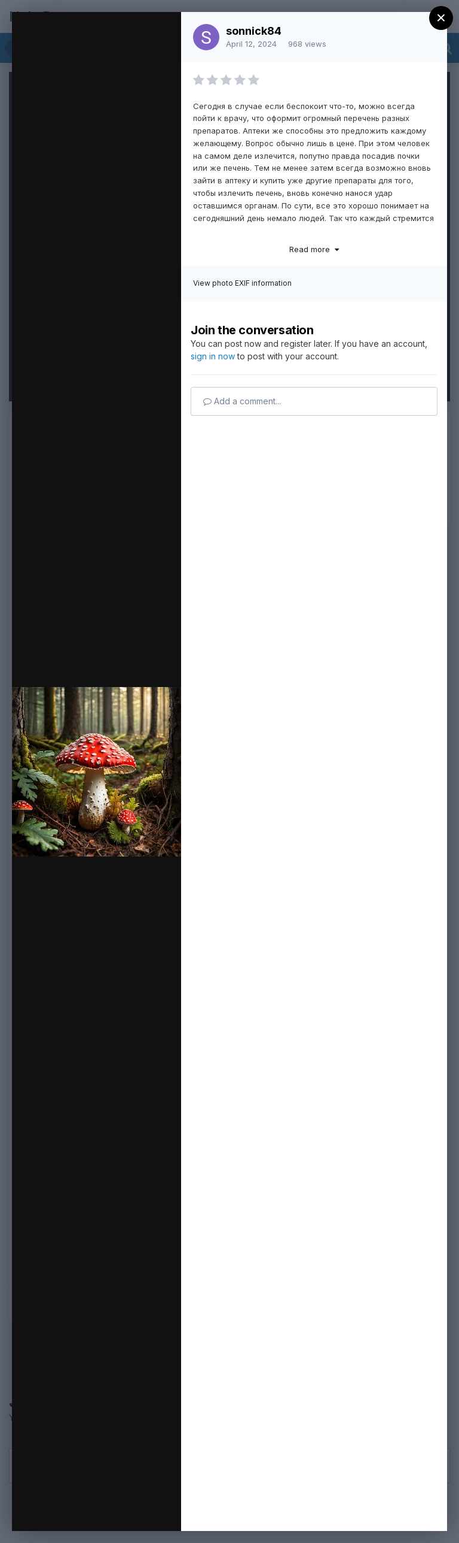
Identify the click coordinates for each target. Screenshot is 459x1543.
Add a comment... (242, 401)
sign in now (213, 356)
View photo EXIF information (242, 283)
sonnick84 (253, 31)
